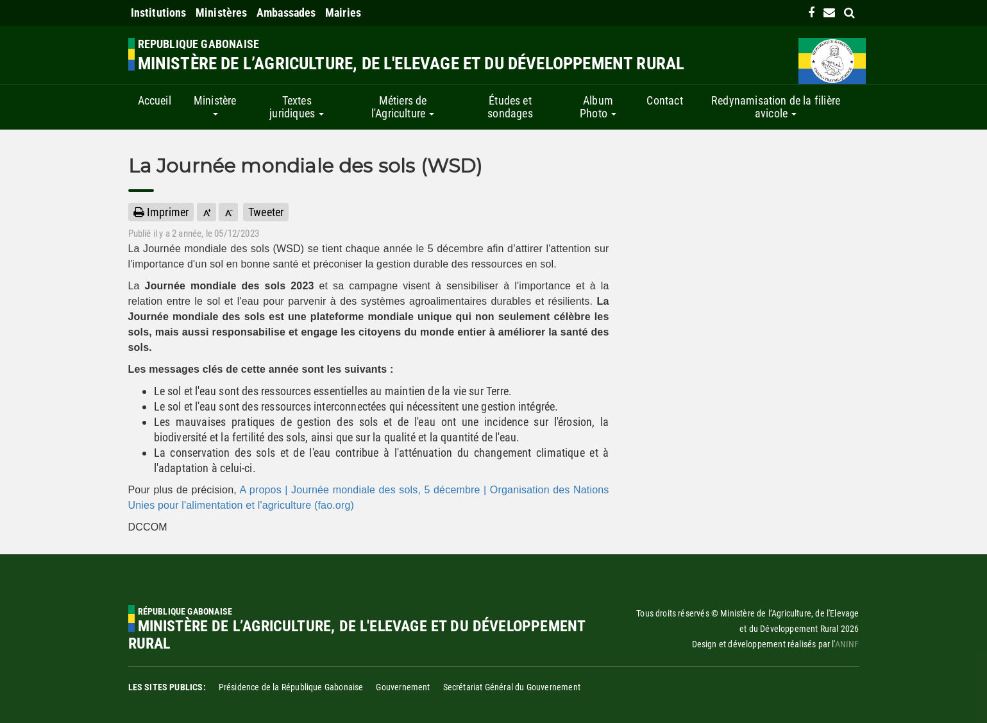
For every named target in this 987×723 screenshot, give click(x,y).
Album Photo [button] (598, 107)
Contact (664, 100)
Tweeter (265, 212)
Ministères (222, 12)
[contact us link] (829, 12)
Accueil (154, 100)
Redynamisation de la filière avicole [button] (775, 107)
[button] (206, 212)
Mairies (343, 12)
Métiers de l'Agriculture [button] (403, 107)
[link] (811, 12)
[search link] (849, 12)
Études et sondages (509, 107)
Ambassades (286, 12)
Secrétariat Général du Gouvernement (511, 687)
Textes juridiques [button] (296, 107)
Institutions (159, 12)
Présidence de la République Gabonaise (291, 687)
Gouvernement (403, 687)
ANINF (847, 644)
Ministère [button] (215, 104)
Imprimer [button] (161, 212)
